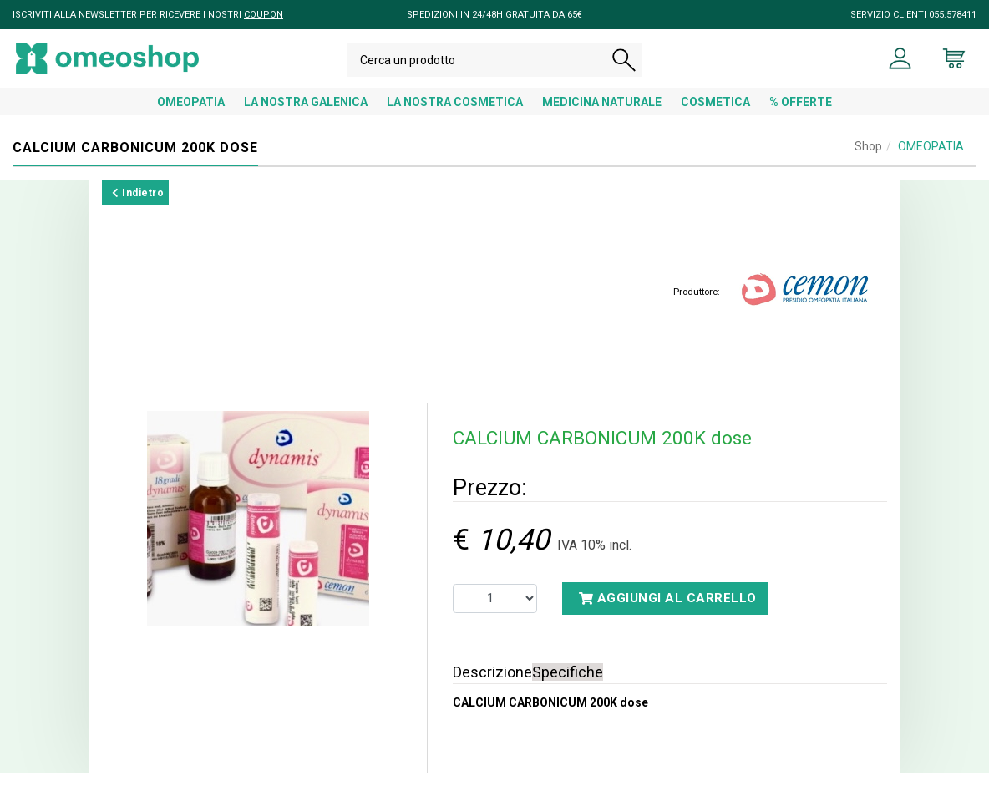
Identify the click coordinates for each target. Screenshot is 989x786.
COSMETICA (715, 114)
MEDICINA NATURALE (602, 114)
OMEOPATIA (191, 114)
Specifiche (567, 684)
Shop (868, 158)
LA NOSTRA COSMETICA (455, 114)
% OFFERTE (800, 114)
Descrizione (492, 684)
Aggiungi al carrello (668, 610)
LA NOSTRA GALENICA (306, 114)
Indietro (138, 205)
